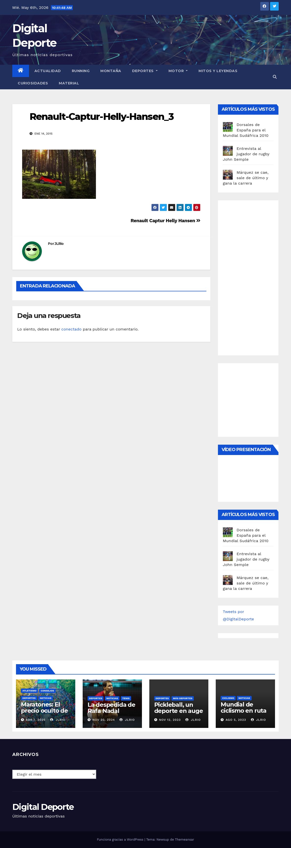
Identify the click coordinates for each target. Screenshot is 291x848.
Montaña (110, 71)
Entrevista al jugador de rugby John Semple (246, 154)
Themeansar (184, 839)
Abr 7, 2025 (36, 720)
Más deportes (182, 698)
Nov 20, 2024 (103, 720)
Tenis (126, 698)
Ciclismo (228, 698)
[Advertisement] (257, 276)
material (69, 83)
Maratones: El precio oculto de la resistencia (44, 710)
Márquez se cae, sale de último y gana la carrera (246, 178)
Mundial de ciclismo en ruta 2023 (243, 710)
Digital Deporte (43, 807)
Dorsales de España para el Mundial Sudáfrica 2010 (246, 130)
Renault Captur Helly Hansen (165, 220)
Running (81, 71)
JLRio (59, 243)
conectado (71, 329)
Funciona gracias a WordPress (120, 839)
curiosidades (33, 83)
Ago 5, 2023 (236, 720)
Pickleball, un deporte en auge (178, 707)
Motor (178, 71)
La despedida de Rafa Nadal (111, 707)
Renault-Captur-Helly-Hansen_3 (101, 116)
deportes (29, 698)
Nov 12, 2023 (170, 720)
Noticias (45, 698)
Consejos (47, 690)
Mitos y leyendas (218, 71)
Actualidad (47, 71)
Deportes (145, 71)
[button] (275, 77)
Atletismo (29, 690)
